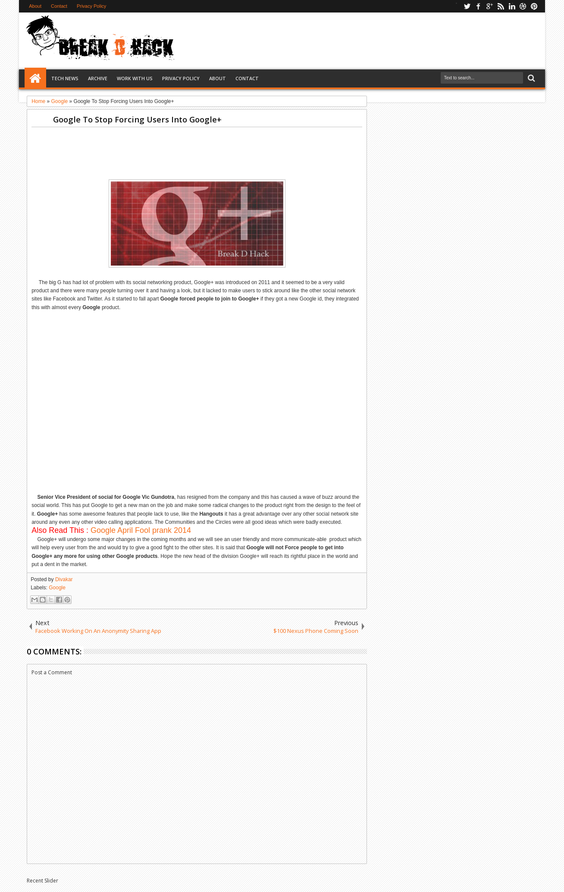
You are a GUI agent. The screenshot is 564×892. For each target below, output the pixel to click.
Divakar (64, 579)
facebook (478, 6)
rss (500, 6)
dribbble (523, 6)
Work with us (135, 78)
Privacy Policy (91, 6)
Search (530, 78)
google (489, 6)
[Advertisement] (343, 40)
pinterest (534, 6)
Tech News (64, 78)
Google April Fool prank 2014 (141, 530)
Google (57, 588)
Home (35, 78)
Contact (59, 6)
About (35, 6)
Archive (97, 78)
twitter (467, 6)
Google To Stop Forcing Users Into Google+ (137, 119)
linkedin (511, 6)
